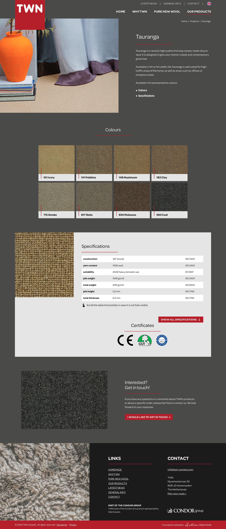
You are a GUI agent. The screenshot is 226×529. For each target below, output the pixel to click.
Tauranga (206, 21)
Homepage (115, 469)
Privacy (73, 524)
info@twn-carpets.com (180, 469)
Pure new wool (167, 11)
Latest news (149, 3)
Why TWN (139, 11)
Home (120, 11)
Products (194, 21)
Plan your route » (177, 493)
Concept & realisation (186, 525)
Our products (199, 11)
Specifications (146, 95)
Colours (142, 90)
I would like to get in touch (147, 417)
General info (172, 3)
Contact (193, 3)
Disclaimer (62, 524)
